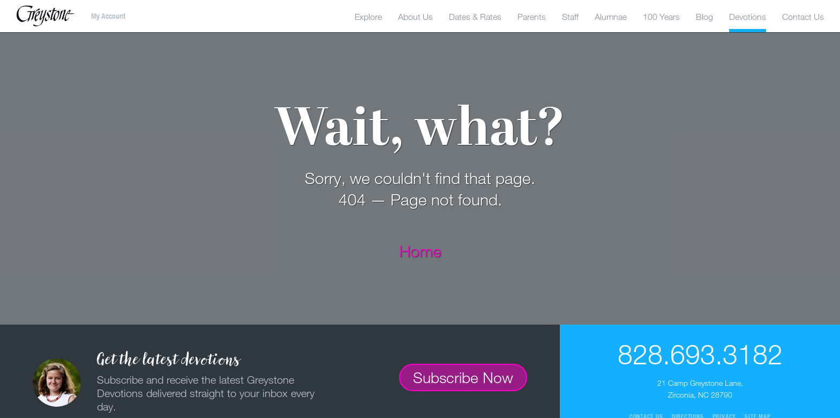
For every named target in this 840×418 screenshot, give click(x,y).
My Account (108, 16)
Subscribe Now (463, 377)
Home (420, 250)
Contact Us (803, 16)
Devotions (747, 16)
